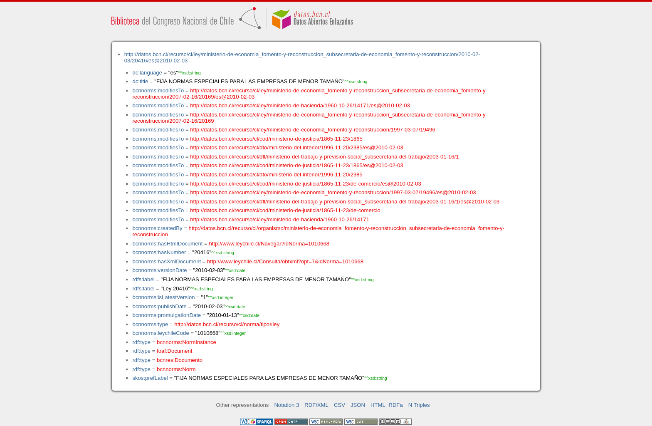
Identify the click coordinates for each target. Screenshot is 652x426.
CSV (339, 405)
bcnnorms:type (150, 324)
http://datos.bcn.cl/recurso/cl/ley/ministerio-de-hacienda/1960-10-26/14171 (279, 219)
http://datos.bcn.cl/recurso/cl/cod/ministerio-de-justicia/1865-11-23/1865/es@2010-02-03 (296, 165)
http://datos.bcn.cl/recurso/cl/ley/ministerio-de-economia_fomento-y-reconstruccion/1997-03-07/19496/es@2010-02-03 (333, 192)
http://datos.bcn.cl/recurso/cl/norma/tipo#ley (226, 324)
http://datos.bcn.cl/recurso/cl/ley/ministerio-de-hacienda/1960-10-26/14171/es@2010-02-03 (300, 105)
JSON (358, 405)
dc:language (147, 72)
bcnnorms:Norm (176, 369)
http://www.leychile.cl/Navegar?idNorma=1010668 (269, 243)
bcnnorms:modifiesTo (158, 90)
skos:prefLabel (150, 378)
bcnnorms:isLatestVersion (163, 297)
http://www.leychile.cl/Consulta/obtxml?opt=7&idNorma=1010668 (285, 261)
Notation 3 (286, 405)
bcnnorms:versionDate (159, 270)
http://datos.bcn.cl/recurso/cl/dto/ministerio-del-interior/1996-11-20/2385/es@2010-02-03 (296, 147)
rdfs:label (143, 279)
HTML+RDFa (386, 405)
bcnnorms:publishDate (159, 306)
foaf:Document (174, 351)
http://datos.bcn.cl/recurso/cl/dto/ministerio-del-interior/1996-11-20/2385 (276, 174)
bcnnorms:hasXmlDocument (166, 261)
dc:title (140, 81)
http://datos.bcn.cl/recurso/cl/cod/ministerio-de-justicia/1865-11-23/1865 (276, 139)
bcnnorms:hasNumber (159, 252)
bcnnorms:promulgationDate (166, 315)
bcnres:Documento (180, 360)
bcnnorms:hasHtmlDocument (167, 243)
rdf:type (141, 342)
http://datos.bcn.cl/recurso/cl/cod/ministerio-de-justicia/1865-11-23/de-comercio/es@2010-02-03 (305, 184)
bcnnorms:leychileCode (160, 333)
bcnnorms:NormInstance (186, 342)
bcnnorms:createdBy (157, 228)
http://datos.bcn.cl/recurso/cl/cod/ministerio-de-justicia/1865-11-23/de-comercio (285, 210)
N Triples (419, 405)
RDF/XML (316, 405)
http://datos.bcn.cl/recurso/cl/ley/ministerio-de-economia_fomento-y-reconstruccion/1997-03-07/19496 (312, 129)
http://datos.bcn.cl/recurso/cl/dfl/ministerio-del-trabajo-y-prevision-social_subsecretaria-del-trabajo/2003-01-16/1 (324, 157)
